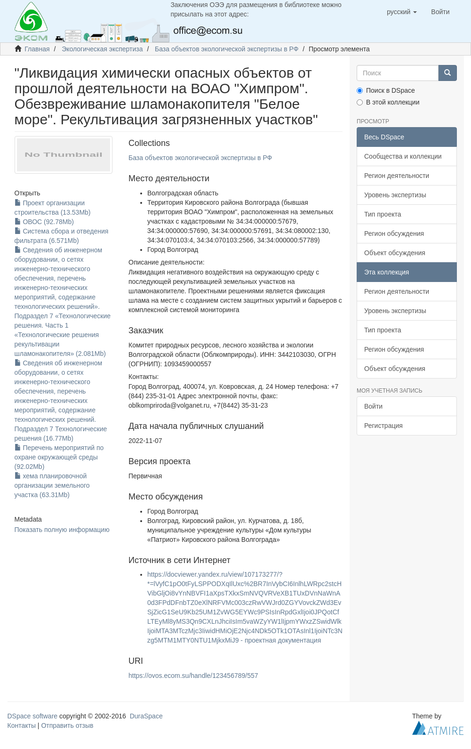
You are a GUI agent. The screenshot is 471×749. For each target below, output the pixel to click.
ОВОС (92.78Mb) (44, 222)
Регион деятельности (396, 175)
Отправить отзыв (67, 725)
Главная (36, 49)
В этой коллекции (388, 102)
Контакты (22, 725)
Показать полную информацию (62, 529)
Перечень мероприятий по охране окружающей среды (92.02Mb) (59, 457)
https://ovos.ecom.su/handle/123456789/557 (193, 675)
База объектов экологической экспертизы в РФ (226, 49)
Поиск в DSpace (386, 90)
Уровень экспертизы (395, 195)
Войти (373, 406)
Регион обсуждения (394, 233)
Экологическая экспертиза (102, 49)
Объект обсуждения (394, 253)
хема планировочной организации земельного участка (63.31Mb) (52, 485)
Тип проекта (382, 214)
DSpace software (33, 716)
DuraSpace (146, 716)
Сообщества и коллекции (403, 156)
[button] (402, 12)
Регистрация (383, 425)
